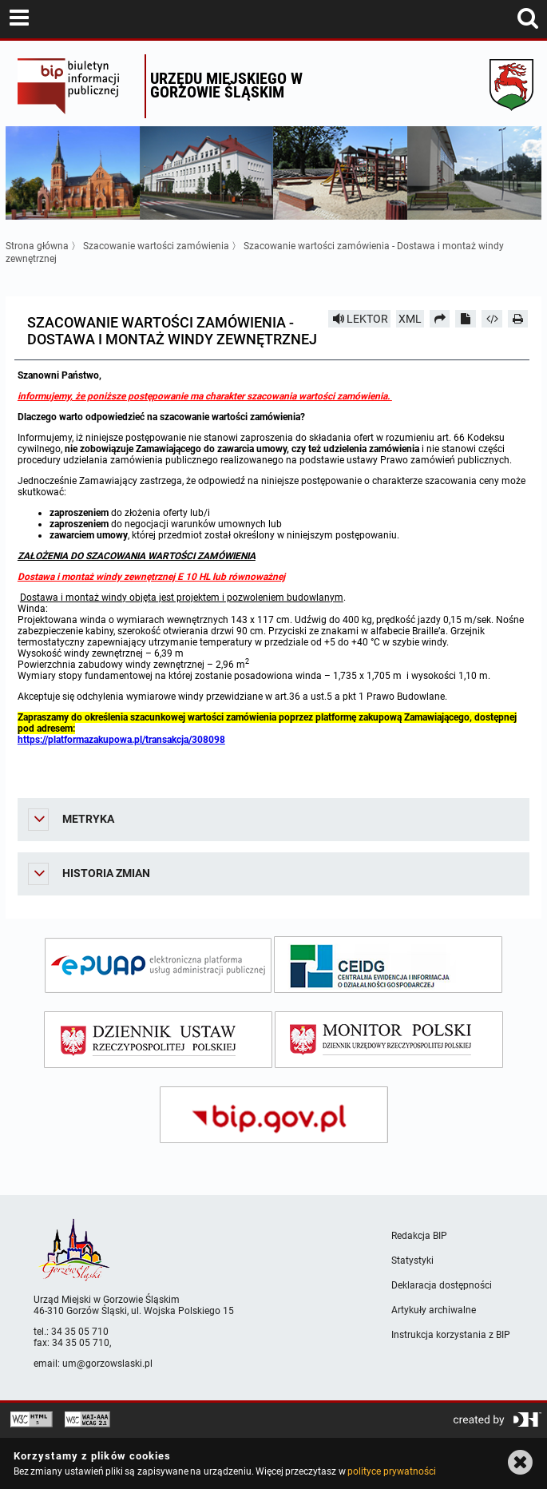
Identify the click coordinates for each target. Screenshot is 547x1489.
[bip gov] (274, 1114)
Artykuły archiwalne (433, 1310)
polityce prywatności (391, 1471)
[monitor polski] (389, 1039)
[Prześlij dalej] (440, 319)
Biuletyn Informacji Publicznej (77, 86)
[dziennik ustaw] (158, 1039)
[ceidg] (388, 964)
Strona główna (37, 246)
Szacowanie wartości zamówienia (156, 246)
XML (410, 318)
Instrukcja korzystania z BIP (450, 1334)
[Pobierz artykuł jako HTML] (492, 319)
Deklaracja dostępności (441, 1285)
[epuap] (158, 965)
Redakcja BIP (419, 1235)
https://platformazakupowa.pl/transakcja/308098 (121, 739)
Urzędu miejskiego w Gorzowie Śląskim (226, 85)
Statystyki (412, 1260)
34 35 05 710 (80, 1331)
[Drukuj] (518, 319)
